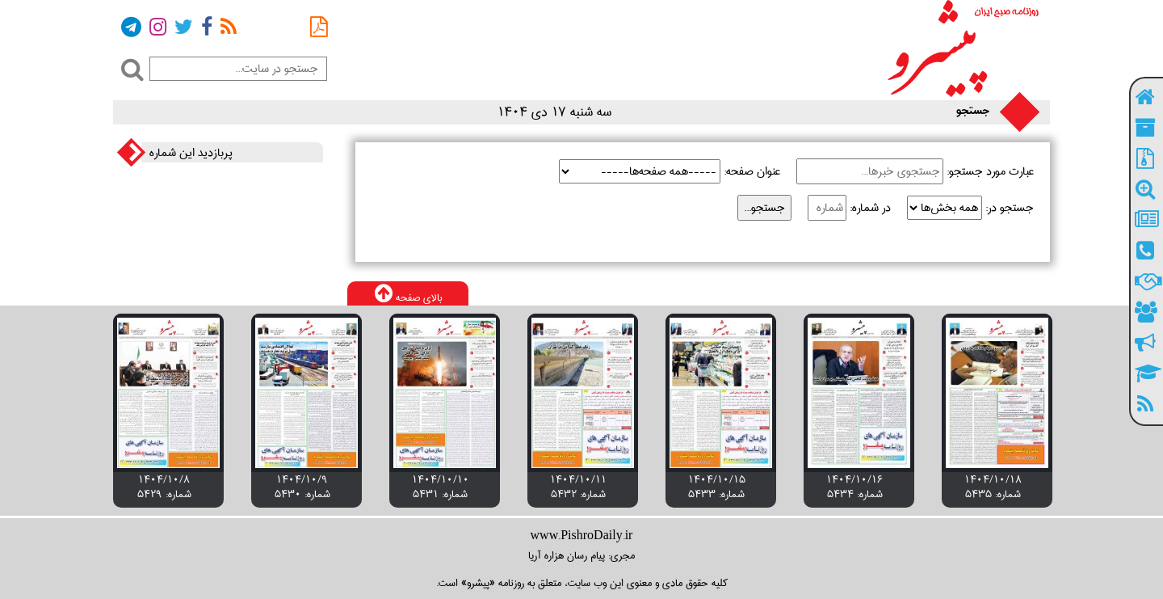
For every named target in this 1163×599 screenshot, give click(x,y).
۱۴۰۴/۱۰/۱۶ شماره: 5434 (854, 487)
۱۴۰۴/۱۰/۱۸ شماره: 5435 (993, 487)
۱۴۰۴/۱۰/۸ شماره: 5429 (164, 487)
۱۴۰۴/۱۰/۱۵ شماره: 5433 (716, 487)
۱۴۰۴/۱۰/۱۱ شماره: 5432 (578, 487)
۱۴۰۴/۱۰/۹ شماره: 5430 (302, 487)
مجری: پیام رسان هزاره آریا (581, 555)
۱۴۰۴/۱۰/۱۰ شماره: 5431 (440, 487)
